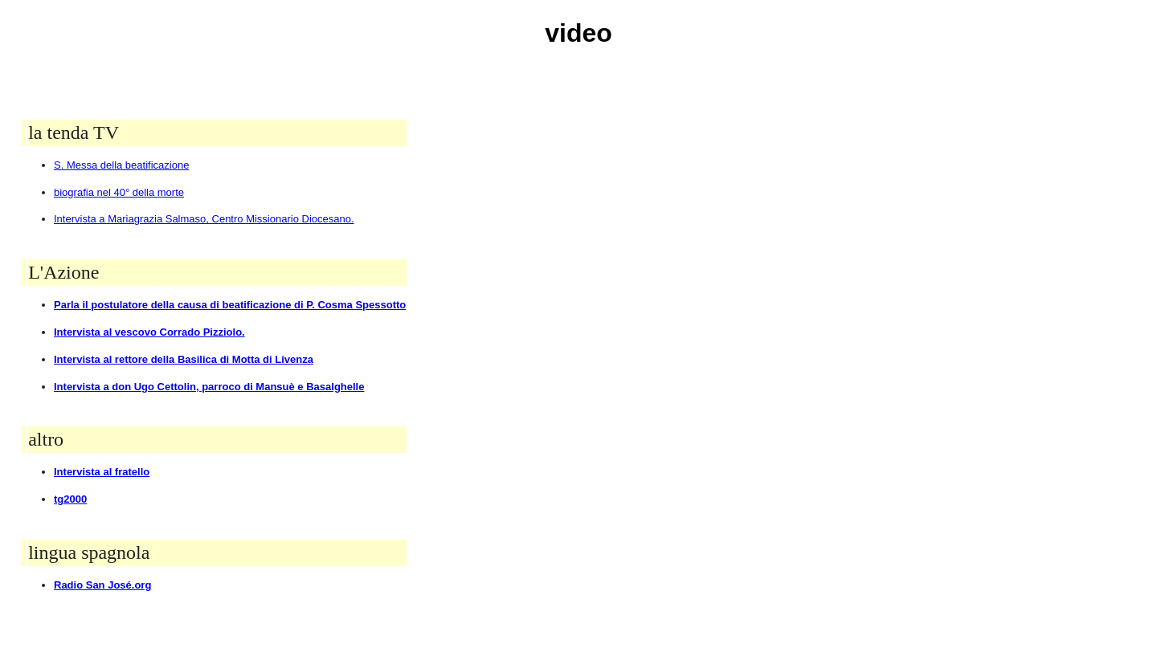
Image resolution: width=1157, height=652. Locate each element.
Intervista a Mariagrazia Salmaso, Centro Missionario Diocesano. (204, 219)
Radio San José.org (102, 585)
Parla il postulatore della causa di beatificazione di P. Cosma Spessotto (230, 305)
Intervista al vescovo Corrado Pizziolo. (149, 332)
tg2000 (70, 499)
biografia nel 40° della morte (119, 192)
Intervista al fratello (101, 472)
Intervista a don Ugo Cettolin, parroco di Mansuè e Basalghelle (209, 387)
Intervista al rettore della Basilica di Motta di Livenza (183, 359)
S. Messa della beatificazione (121, 165)
